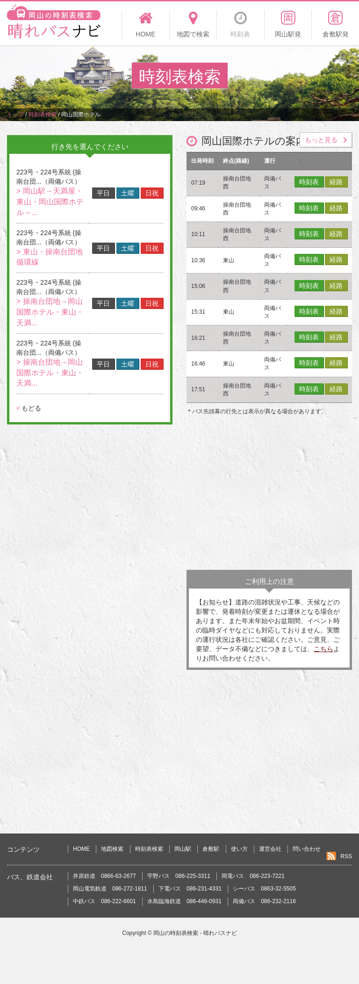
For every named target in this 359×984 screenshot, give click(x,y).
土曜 (127, 193)
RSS (346, 856)
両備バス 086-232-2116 (264, 901)
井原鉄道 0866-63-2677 (104, 876)
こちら (323, 649)
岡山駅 (182, 849)
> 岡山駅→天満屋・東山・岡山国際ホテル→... (50, 201)
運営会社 (270, 849)
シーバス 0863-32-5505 (264, 888)
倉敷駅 (210, 849)
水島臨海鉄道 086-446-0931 (184, 901)
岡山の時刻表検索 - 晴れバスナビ (195, 933)
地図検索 (112, 849)
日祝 (151, 193)
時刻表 (309, 182)
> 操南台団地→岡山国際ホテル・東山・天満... (50, 312)
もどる (28, 408)
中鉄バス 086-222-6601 (104, 901)
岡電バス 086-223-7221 (253, 876)
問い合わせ (307, 849)
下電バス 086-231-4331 (190, 888)
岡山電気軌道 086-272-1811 (110, 888)
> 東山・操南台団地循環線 (49, 257)
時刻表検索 (149, 849)
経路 (336, 182)
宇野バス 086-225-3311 (178, 876)
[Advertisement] (269, 495)
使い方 (239, 849)
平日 (103, 193)
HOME (81, 849)
